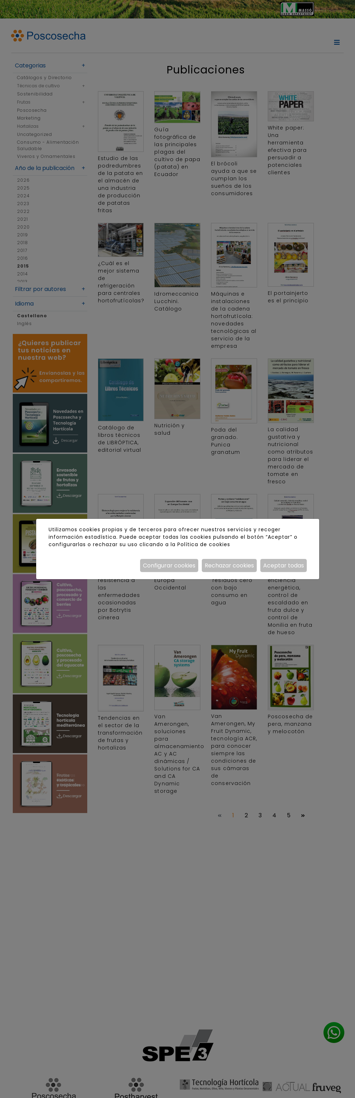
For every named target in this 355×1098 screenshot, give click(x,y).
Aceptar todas (283, 565)
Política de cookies (203, 544)
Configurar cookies (169, 565)
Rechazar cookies (229, 565)
